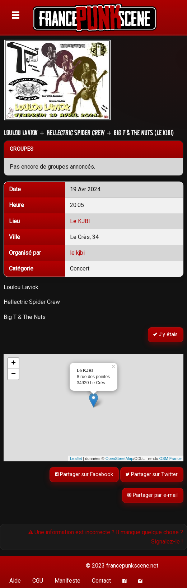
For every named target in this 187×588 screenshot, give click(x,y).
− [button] (13, 374)
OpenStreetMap (120, 458)
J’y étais (166, 335)
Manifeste (67, 580)
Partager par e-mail (153, 495)
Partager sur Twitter (152, 475)
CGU (37, 580)
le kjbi (77, 252)
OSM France (170, 458)
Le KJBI (80, 221)
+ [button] (13, 363)
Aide (15, 580)
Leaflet (76, 458)
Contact (101, 580)
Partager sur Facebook (84, 475)
